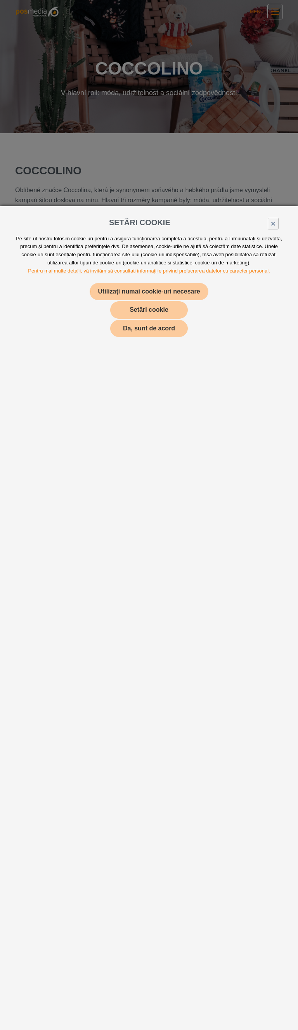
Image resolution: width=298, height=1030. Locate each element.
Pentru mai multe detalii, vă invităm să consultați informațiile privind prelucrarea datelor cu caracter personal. (149, 271)
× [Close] (273, 223)
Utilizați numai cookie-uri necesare (149, 291)
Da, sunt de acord (149, 328)
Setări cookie (149, 309)
